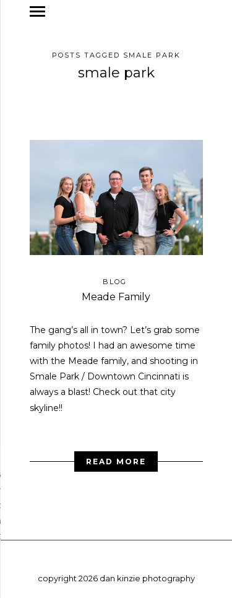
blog (115, 277)
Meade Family (116, 292)
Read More (116, 457)
